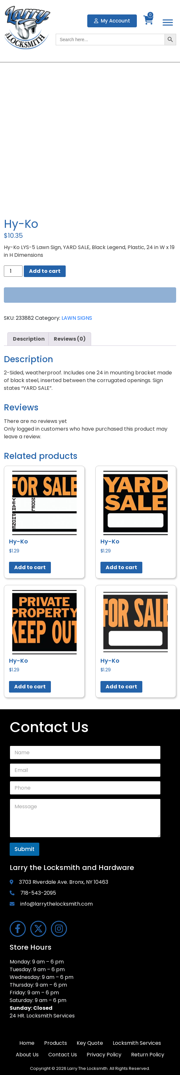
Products (55, 1043)
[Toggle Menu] (168, 23)
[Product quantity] (13, 271)
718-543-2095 (38, 893)
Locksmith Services (137, 1043)
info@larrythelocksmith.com (56, 904)
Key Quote (90, 1043)
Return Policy (147, 1054)
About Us (27, 1054)
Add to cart (45, 271)
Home (26, 1043)
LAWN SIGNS (77, 318)
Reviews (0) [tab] (70, 339)
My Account (112, 20)
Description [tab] (29, 339)
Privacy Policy (104, 1054)
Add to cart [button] (30, 567)
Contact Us (62, 1054)
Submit (24, 849)
